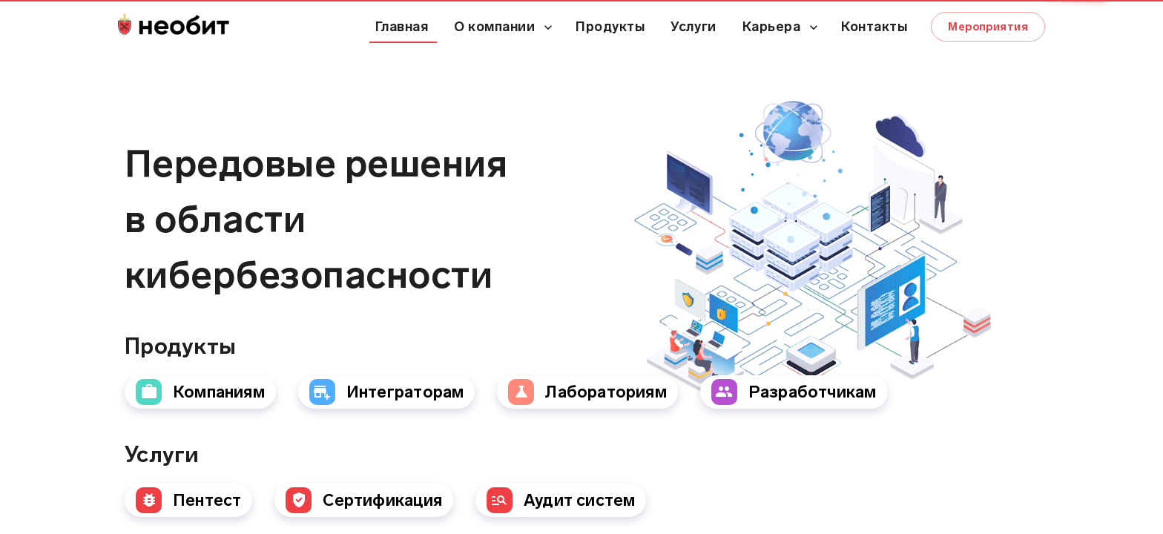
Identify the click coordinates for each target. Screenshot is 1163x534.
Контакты (874, 27)
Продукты (610, 27)
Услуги (693, 27)
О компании (494, 27)
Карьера (771, 27)
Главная (402, 27)
